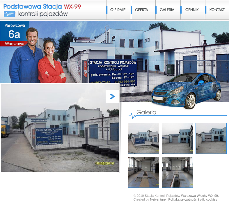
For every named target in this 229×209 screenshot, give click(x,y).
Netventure (158, 199)
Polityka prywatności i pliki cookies (192, 199)
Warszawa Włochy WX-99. (200, 195)
